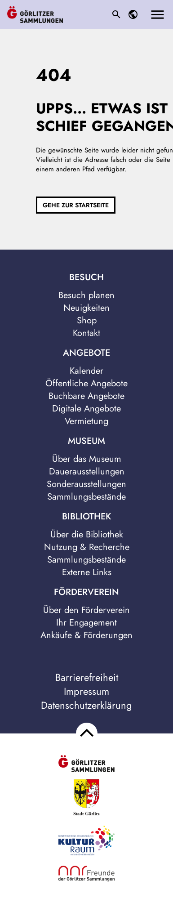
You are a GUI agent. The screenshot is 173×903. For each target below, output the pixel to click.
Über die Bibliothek (86, 534)
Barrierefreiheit (86, 677)
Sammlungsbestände (86, 496)
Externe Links (86, 572)
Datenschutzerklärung (86, 705)
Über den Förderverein (86, 610)
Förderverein (86, 592)
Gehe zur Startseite (76, 205)
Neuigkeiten (86, 307)
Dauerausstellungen (86, 471)
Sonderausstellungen (86, 484)
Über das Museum (86, 458)
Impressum (86, 691)
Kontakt (86, 333)
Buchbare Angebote (86, 395)
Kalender (86, 370)
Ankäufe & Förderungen (86, 635)
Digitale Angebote (86, 408)
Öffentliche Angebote (86, 383)
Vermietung (86, 421)
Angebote (86, 353)
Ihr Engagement (86, 622)
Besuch (86, 277)
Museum (86, 441)
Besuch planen (86, 295)
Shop (87, 320)
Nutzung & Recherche (86, 547)
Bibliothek (86, 516)
